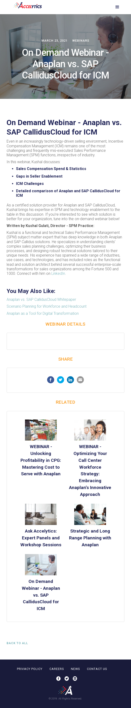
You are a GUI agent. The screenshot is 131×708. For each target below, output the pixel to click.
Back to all (17, 643)
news (75, 669)
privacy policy (29, 669)
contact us (97, 669)
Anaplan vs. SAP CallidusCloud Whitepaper (41, 299)
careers (56, 669)
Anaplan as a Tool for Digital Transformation (43, 313)
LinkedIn (58, 273)
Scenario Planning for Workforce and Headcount (46, 306)
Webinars (80, 40)
